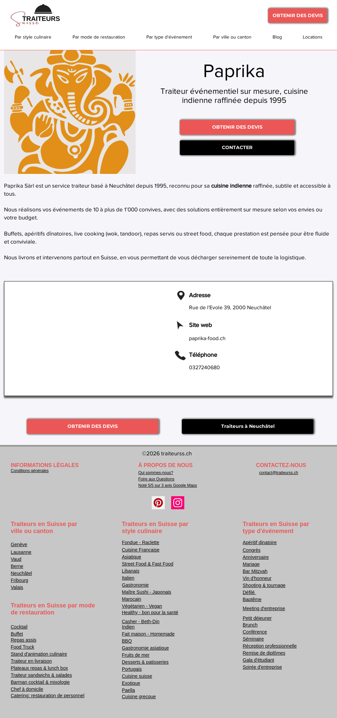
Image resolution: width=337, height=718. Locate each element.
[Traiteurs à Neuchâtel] (248, 426)
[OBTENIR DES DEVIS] (297, 15)
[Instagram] (177, 502)
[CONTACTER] (237, 147)
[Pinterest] (158, 502)
